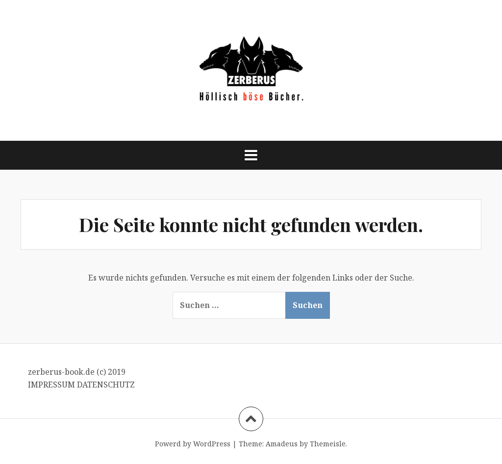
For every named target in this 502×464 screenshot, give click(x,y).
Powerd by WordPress (192, 443)
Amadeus (282, 443)
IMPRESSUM (52, 384)
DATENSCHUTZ (106, 384)
